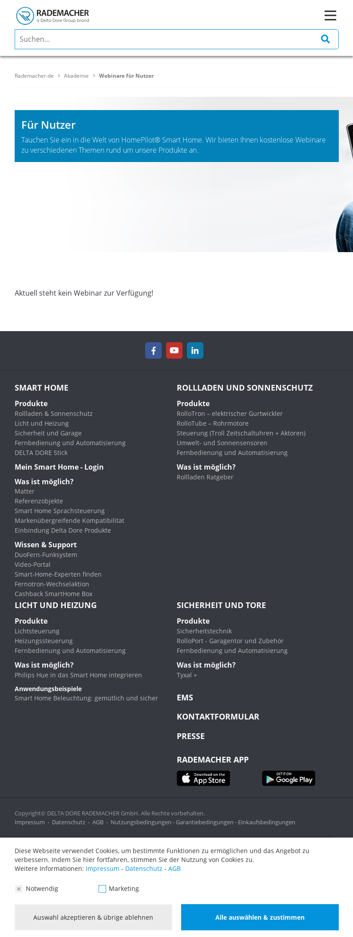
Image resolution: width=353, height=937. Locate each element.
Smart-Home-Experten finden (58, 574)
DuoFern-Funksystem (46, 554)
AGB (97, 822)
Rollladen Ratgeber (205, 477)
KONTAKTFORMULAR (218, 716)
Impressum (30, 822)
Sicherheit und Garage (48, 433)
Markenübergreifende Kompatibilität (69, 520)
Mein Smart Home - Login (59, 467)
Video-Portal (33, 564)
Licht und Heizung (42, 423)
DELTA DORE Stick (41, 452)
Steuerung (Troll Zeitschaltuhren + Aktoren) (241, 433)
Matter (25, 491)
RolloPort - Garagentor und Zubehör (230, 641)
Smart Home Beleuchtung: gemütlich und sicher (86, 698)
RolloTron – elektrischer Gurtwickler (230, 413)
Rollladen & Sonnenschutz (54, 413)
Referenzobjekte (39, 501)
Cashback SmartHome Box (53, 593)
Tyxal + (187, 675)
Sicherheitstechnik (204, 631)
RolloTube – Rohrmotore (213, 423)
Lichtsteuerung (37, 631)
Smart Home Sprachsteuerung (60, 510)
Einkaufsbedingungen (266, 822)
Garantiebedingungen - (207, 822)
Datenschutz (68, 822)
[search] (177, 39)
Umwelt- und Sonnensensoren (222, 443)
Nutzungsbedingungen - (143, 822)
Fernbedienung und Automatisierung (70, 443)
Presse (191, 736)
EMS (185, 697)
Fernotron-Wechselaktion (52, 584)
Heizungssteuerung (44, 641)
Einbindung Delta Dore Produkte (63, 530)
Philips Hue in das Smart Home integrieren (78, 675)
